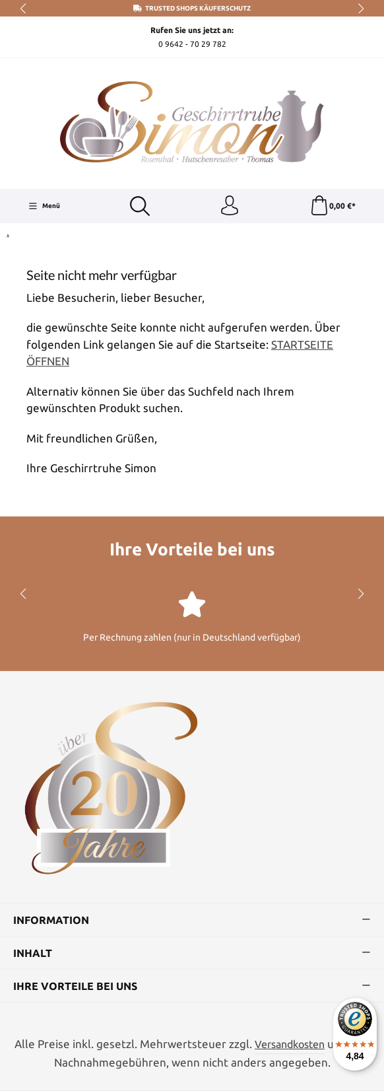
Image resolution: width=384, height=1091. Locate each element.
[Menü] (44, 206)
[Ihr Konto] (230, 206)
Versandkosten (290, 1044)
